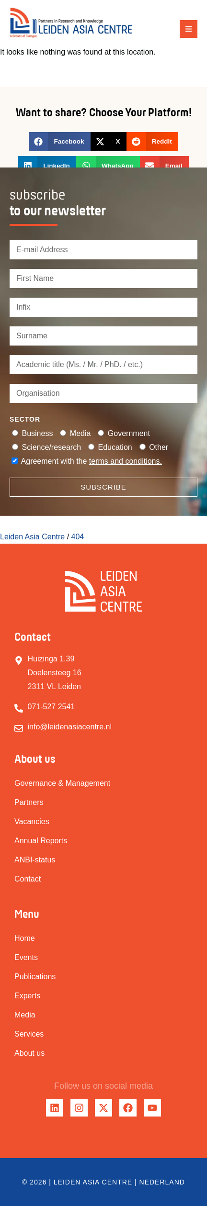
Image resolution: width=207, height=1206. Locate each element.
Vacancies (31, 821)
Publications (35, 976)
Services (29, 1034)
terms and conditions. (125, 461)
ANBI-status (34, 860)
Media (80, 433)
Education (115, 447)
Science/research (51, 447)
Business (37, 433)
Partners (28, 802)
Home (24, 938)
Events (26, 957)
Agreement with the (91, 461)
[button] (188, 29)
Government (129, 433)
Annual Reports (40, 841)
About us (29, 1053)
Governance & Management (62, 783)
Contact (27, 879)
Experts (27, 996)
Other (158, 447)
